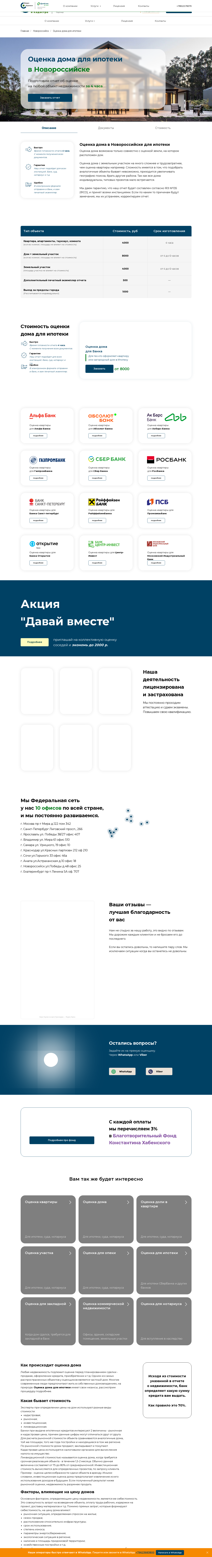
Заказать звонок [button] (178, 10)
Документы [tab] (106, 128)
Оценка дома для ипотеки (67, 31)
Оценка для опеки (99, 1246)
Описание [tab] (49, 128)
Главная (25, 31)
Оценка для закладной (45, 1291)
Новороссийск (151, 11)
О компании (52, 20)
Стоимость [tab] (163, 128)
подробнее (38, 436)
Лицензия (127, 20)
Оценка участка (39, 1246)
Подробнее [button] (34, 642)
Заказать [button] (99, 368)
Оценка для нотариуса (161, 1291)
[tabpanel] (106, 169)
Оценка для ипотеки (159, 1246)
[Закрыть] (207, 1552)
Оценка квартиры (41, 1202)
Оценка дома (95, 1202)
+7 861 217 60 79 (179, 4)
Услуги (89, 20)
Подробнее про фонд (62, 1140)
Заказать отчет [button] (50, 97)
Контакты (160, 20)
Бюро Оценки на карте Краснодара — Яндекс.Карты (57, 1017)
